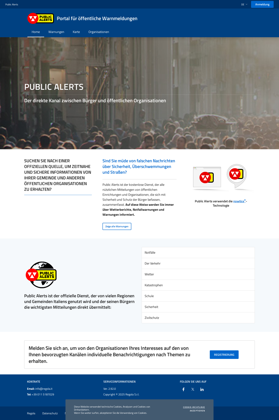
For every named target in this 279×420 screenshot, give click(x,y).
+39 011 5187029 (40, 394)
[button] (244, 4)
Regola (31, 413)
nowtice (239, 201)
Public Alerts (11, 4)
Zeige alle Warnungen (116, 226)
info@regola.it (39, 389)
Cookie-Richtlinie (194, 407)
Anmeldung (262, 4)
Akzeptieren (197, 411)
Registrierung (224, 354)
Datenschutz (50, 413)
